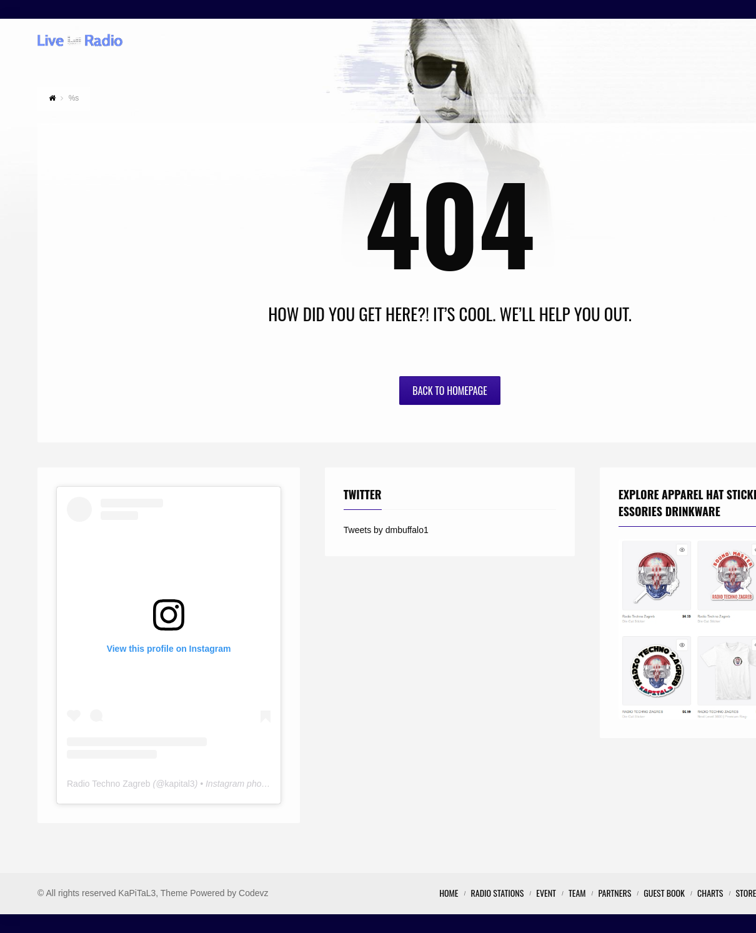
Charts (710, 892)
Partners (615, 892)
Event (546, 892)
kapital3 (179, 784)
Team (577, 892)
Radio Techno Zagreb (109, 784)
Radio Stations (497, 892)
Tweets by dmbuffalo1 (386, 530)
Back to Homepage (449, 390)
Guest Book (664, 892)
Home (448, 892)
